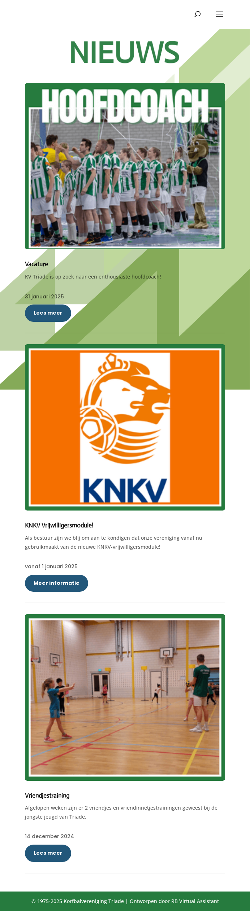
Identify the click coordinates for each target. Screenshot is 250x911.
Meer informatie (56, 583)
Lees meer (48, 312)
